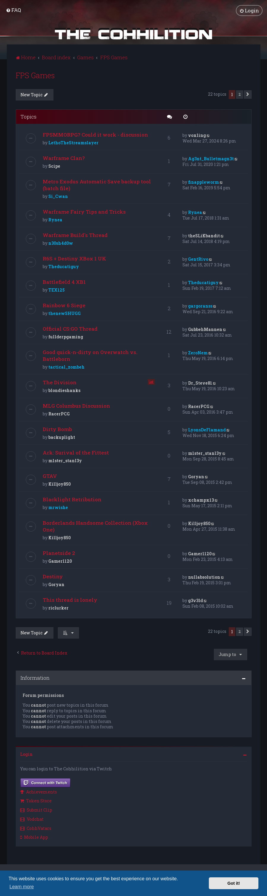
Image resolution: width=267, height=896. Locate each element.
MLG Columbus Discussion (76, 405)
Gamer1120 (60, 561)
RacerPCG (59, 414)
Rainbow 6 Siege (64, 305)
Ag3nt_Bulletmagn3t (211, 158)
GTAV (50, 476)
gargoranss (200, 306)
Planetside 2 (59, 553)
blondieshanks (64, 390)
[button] (248, 94)
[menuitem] (13, 10)
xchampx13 (201, 500)
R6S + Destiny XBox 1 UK (74, 258)
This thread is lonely (70, 599)
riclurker (58, 608)
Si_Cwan (58, 196)
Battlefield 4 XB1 (64, 282)
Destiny (53, 576)
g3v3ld (195, 600)
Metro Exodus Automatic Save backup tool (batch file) (97, 185)
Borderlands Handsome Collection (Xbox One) (95, 526)
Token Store (36, 801)
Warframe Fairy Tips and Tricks (84, 211)
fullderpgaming (65, 337)
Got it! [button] (234, 883)
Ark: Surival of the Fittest (76, 452)
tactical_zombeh (66, 367)
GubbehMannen (205, 329)
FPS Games (35, 75)
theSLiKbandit (204, 236)
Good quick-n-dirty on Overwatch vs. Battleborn (90, 355)
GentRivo (198, 259)
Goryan (196, 476)
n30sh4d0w (60, 243)
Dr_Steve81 (200, 383)
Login (26, 754)
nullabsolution (204, 577)
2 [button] (240, 94)
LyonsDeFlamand (207, 430)
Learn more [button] (21, 886)
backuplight (61, 437)
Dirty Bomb (57, 429)
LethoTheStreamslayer (73, 142)
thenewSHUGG (64, 313)
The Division (60, 382)
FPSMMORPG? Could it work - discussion (95, 134)
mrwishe (58, 507)
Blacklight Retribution (72, 499)
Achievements (38, 791)
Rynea (55, 220)
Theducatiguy (63, 266)
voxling (197, 135)
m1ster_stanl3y (65, 460)
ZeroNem (198, 353)
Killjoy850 (59, 484)
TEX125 (56, 290)
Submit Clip (36, 810)
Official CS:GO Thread (70, 328)
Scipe (54, 166)
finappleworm (203, 182)
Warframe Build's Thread (75, 235)
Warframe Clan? (64, 158)
